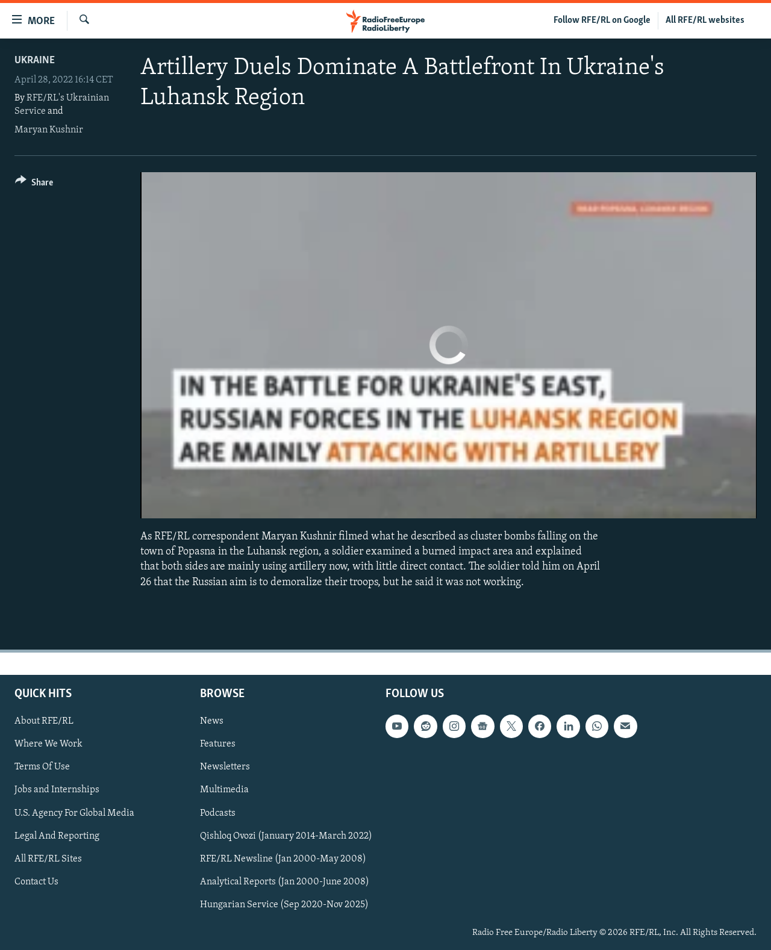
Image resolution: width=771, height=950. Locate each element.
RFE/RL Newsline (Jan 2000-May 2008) (283, 858)
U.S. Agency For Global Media (74, 813)
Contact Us (36, 882)
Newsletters (225, 767)
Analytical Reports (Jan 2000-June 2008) (284, 882)
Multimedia (224, 790)
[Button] (34, 184)
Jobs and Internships (56, 790)
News (211, 721)
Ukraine (34, 60)
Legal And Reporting (56, 835)
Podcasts (218, 813)
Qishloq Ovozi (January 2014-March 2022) (286, 835)
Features (218, 744)
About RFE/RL (43, 721)
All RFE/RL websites (705, 20)
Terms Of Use (42, 767)
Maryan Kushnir (48, 130)
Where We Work (48, 744)
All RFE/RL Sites (48, 858)
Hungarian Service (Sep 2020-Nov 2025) (284, 905)
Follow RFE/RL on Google (602, 20)
